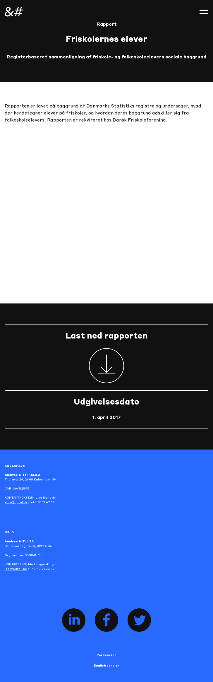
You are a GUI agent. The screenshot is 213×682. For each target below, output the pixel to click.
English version (106, 665)
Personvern (106, 655)
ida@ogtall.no (16, 569)
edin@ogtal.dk (16, 502)
